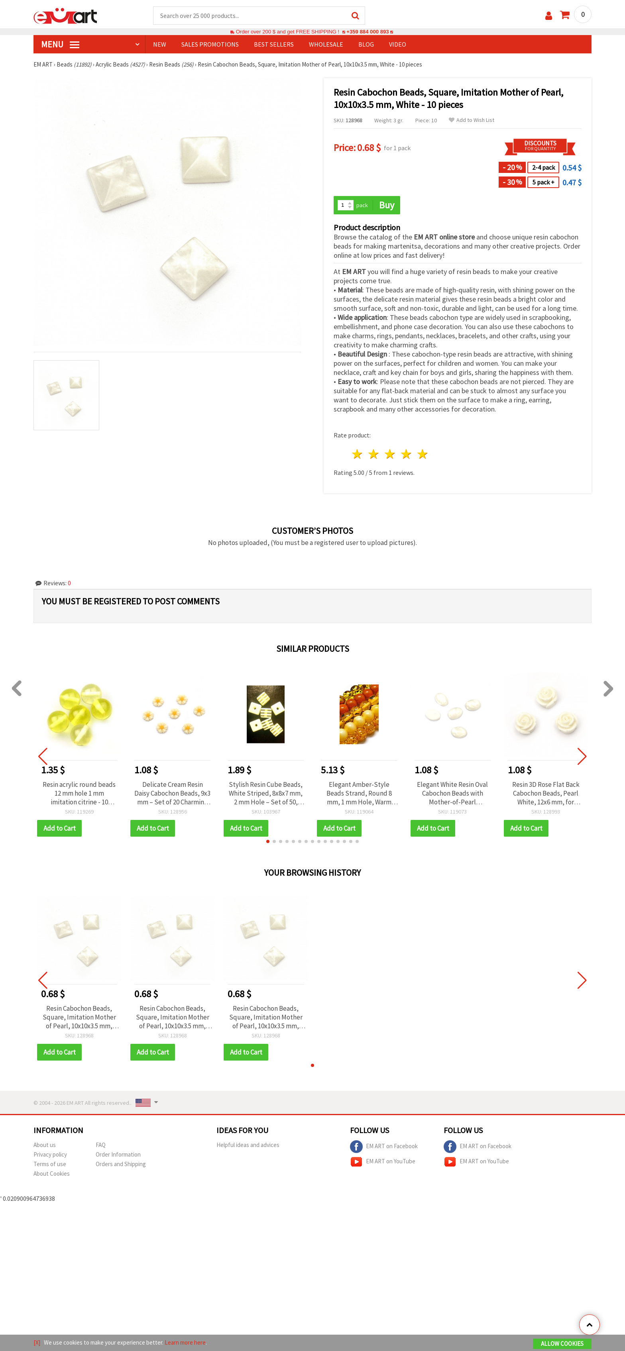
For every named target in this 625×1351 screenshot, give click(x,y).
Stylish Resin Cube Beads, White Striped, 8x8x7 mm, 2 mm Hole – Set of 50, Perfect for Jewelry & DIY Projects (266, 793)
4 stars (406, 454)
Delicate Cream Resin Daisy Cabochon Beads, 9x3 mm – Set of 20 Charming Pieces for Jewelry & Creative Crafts (172, 793)
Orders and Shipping (121, 1164)
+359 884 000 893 (367, 32)
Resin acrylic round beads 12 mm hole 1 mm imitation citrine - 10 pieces (79, 793)
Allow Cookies (562, 1343)
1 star (358, 454)
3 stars (390, 454)
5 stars (423, 454)
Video (397, 44)
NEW (159, 44)
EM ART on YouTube (382, 1161)
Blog (366, 44)
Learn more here (185, 1342)
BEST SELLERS (274, 44)
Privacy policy (50, 1154)
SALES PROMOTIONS (210, 44)
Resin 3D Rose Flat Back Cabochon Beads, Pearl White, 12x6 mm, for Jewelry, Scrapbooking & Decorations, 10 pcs (546, 793)
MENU (60, 44)
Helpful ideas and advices (247, 1145)
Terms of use (49, 1164)
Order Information (118, 1154)
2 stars (374, 454)
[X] (36, 1342)
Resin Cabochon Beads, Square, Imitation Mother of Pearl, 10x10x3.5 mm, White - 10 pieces (79, 1017)
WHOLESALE (326, 44)
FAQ (101, 1145)
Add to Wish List (471, 120)
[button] (267, 841)
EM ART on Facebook (384, 1146)
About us (44, 1145)
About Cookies (51, 1173)
